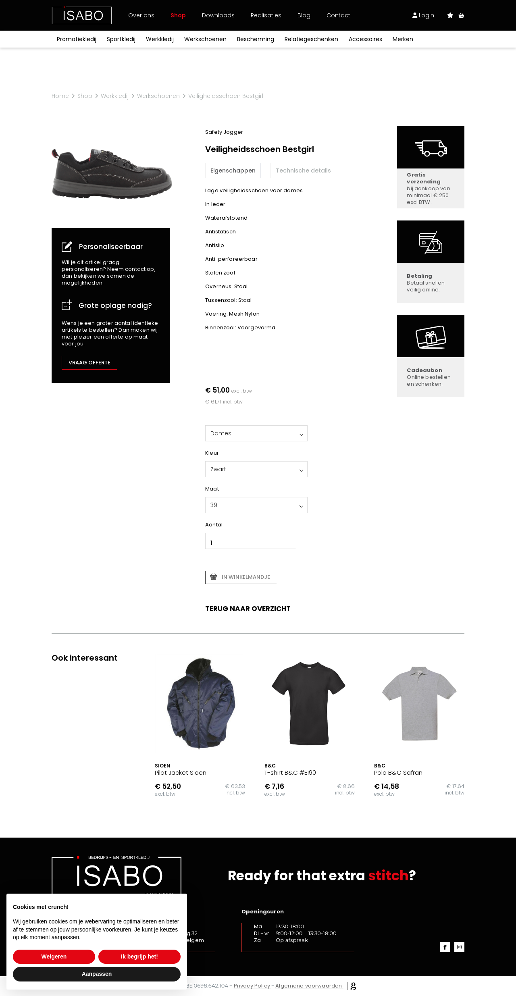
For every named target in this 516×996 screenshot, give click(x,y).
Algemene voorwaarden (308, 986)
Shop (178, 15)
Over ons (141, 15)
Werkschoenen (205, 39)
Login (423, 15)
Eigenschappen (233, 170)
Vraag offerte (89, 362)
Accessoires (365, 39)
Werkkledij (160, 39)
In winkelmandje (246, 577)
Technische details (303, 170)
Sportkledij (121, 39)
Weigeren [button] (54, 956)
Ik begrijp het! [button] (139, 956)
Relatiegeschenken (311, 39)
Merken (403, 39)
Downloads (218, 15)
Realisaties (266, 15)
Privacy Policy (252, 986)
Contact (338, 15)
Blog (304, 15)
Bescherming (255, 39)
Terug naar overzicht (248, 608)
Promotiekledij (76, 39)
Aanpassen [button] (97, 974)
